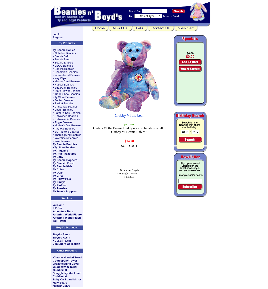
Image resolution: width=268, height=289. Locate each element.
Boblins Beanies (64, 68)
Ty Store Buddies (65, 147)
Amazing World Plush (67, 217)
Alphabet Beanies (65, 53)
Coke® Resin (63, 240)
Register (58, 37)
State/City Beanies (66, 87)
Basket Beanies (64, 103)
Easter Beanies (64, 109)
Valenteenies (62, 141)
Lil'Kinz (57, 208)
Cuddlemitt (60, 270)
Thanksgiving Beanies (68, 134)
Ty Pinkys (59, 182)
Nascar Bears (61, 285)
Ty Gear (58, 172)
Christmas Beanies (66, 106)
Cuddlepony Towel (65, 260)
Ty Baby (58, 156)
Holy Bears (60, 282)
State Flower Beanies (68, 90)
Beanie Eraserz (64, 62)
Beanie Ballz (62, 56)
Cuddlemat (60, 276)
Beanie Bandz (63, 59)
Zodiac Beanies (64, 100)
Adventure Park (63, 211)
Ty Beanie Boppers (65, 160)
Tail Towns (59, 220)
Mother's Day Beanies (68, 125)
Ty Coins (58, 169)
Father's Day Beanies (68, 112)
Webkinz (58, 205)
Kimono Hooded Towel (67, 257)
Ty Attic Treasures (64, 153)
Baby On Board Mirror (67, 279)
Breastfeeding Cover (66, 263)
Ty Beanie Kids (62, 166)
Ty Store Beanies (65, 97)
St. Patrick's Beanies (67, 131)
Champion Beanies (66, 72)
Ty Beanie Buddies (65, 144)
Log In (56, 34)
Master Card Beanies (67, 81)
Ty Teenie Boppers (65, 191)
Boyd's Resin (61, 237)
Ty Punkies (60, 188)
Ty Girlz (58, 175)
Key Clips (60, 78)
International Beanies (67, 75)
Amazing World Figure (67, 214)
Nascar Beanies (64, 84)
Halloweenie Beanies (67, 119)
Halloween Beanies (66, 116)
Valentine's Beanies (66, 138)
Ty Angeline (60, 150)
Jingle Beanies (63, 122)
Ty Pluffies (60, 185)
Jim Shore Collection (66, 243)
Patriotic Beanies (65, 128)
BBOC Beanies (64, 65)
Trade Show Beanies (67, 94)
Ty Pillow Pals (62, 178)
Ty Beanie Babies (64, 50)
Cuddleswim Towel (65, 266)
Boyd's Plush (61, 234)
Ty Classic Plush (63, 163)
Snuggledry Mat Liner (67, 273)
